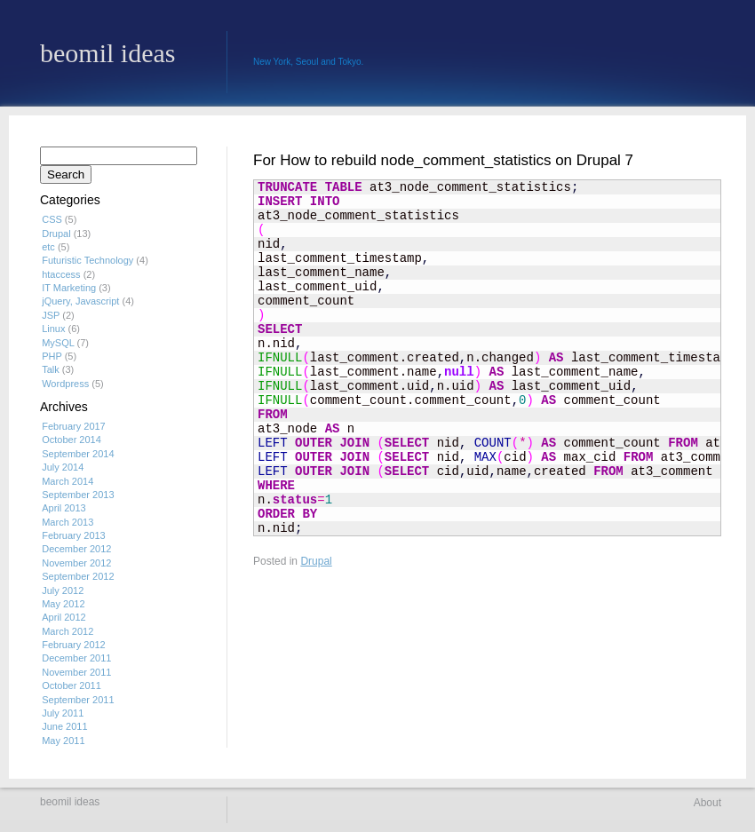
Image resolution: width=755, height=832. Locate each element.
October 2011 (71, 685)
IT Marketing (69, 287)
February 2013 (74, 535)
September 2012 (78, 576)
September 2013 (78, 494)
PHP (51, 356)
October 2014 (71, 439)
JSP (51, 315)
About (707, 802)
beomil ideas (107, 53)
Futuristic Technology (87, 260)
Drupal (315, 561)
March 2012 (67, 631)
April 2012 (64, 617)
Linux (53, 328)
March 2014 (67, 481)
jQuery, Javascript (80, 301)
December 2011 (76, 658)
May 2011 (63, 740)
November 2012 (76, 563)
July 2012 (62, 590)
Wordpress (65, 383)
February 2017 (74, 426)
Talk (51, 369)
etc (48, 247)
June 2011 (64, 726)
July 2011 (62, 713)
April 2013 (64, 508)
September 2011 (78, 699)
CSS (52, 219)
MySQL (58, 342)
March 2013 (67, 522)
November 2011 (76, 672)
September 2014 (78, 453)
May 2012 (63, 603)
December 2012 (76, 548)
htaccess (61, 274)
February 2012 (74, 644)
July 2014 (62, 467)
